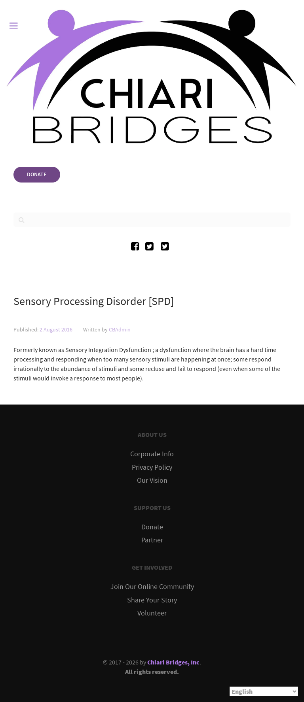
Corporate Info (152, 454)
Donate (152, 527)
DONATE (37, 174)
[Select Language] (264, 691)
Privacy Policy (152, 467)
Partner (152, 540)
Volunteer (152, 613)
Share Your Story (152, 600)
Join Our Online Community (152, 586)
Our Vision (152, 480)
